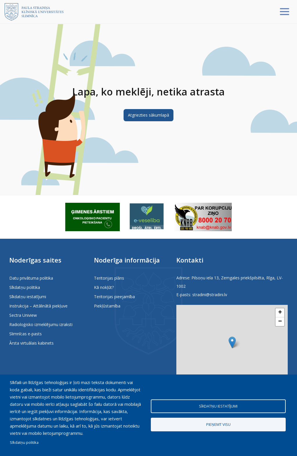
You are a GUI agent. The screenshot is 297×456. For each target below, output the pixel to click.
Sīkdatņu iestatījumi (27, 296)
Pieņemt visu (218, 424)
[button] (232, 342)
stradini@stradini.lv (209, 294)
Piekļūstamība (107, 306)
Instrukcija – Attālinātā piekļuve (38, 306)
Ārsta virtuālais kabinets (31, 343)
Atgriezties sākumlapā (148, 115)
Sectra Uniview (23, 315)
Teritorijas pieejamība (114, 296)
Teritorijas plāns (109, 278)
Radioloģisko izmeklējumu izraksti (41, 324)
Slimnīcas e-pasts (25, 333)
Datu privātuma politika (31, 278)
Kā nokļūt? (104, 287)
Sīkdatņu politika (24, 287)
